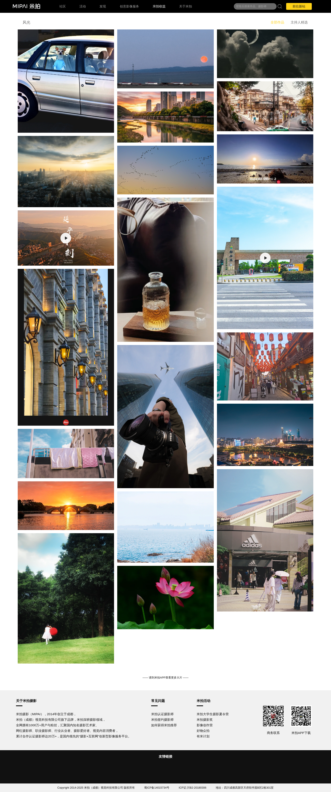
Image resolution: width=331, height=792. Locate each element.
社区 (62, 6)
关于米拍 (185, 6)
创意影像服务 (129, 6)
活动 (82, 6)
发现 (103, 6)
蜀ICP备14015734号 (157, 787)
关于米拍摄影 (26, 701)
